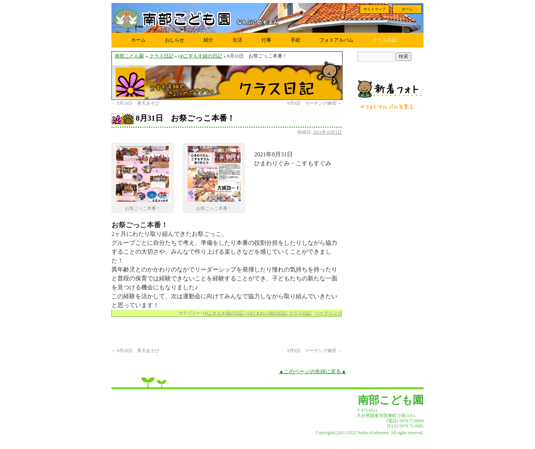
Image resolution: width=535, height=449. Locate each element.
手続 (295, 40)
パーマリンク (328, 313)
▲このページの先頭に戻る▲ (313, 371)
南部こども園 (129, 56)
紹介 (208, 40)
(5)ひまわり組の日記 (266, 313)
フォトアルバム (336, 40)
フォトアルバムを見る (387, 106)
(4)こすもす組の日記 (200, 56)
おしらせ (174, 40)
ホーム (407, 9)
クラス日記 (385, 40)
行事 (266, 40)
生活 (237, 40)
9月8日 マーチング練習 (314, 103)
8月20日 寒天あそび (135, 103)
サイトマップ (374, 9)
